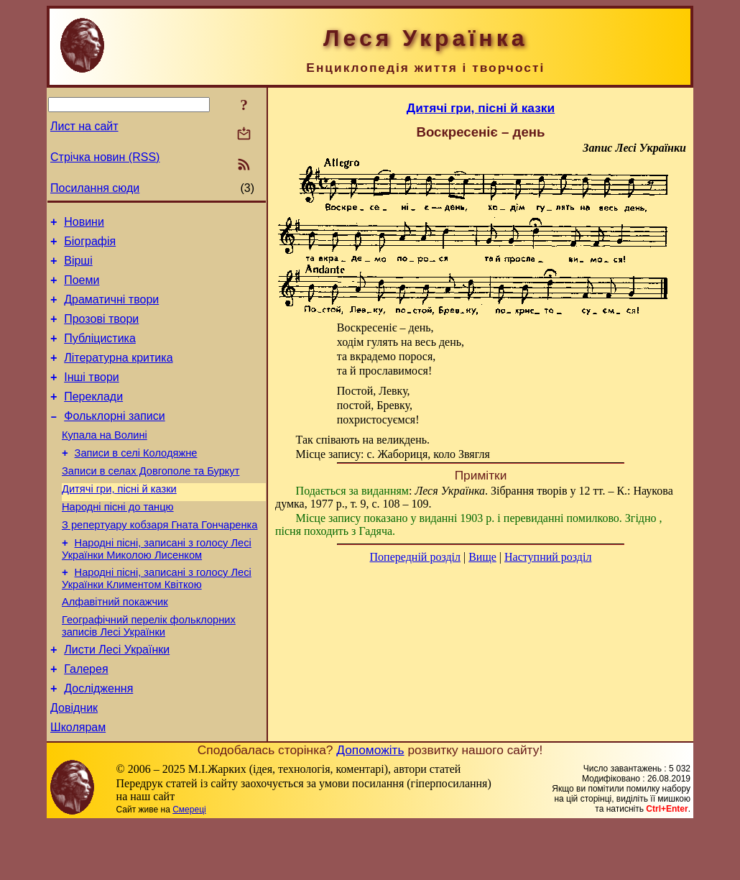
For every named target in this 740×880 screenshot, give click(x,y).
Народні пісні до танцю (118, 541)
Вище (482, 557)
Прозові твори (101, 332)
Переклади (93, 418)
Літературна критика (118, 375)
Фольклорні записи (114, 440)
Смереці (188, 866)
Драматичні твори (111, 310)
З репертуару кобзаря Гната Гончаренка (159, 561)
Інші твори (91, 396)
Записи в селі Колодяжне (136, 481)
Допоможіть (370, 806)
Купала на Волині (104, 461)
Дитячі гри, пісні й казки (119, 521)
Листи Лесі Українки (117, 697)
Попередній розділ (415, 557)
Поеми (81, 289)
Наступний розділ (547, 557)
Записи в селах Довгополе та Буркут (150, 501)
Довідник (74, 762)
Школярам (78, 783)
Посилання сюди (94, 188)
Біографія (90, 245)
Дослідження (98, 740)
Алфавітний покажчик (115, 645)
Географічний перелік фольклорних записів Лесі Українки (149, 671)
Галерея (86, 718)
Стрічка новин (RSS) (104, 157)
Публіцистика (100, 353)
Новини (84, 224)
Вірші (78, 267)
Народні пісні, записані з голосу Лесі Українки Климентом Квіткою (156, 619)
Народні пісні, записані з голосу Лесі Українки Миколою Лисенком (156, 588)
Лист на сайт (84, 126)
